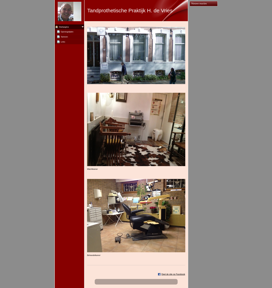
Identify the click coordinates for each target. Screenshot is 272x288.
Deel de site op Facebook (173, 274)
